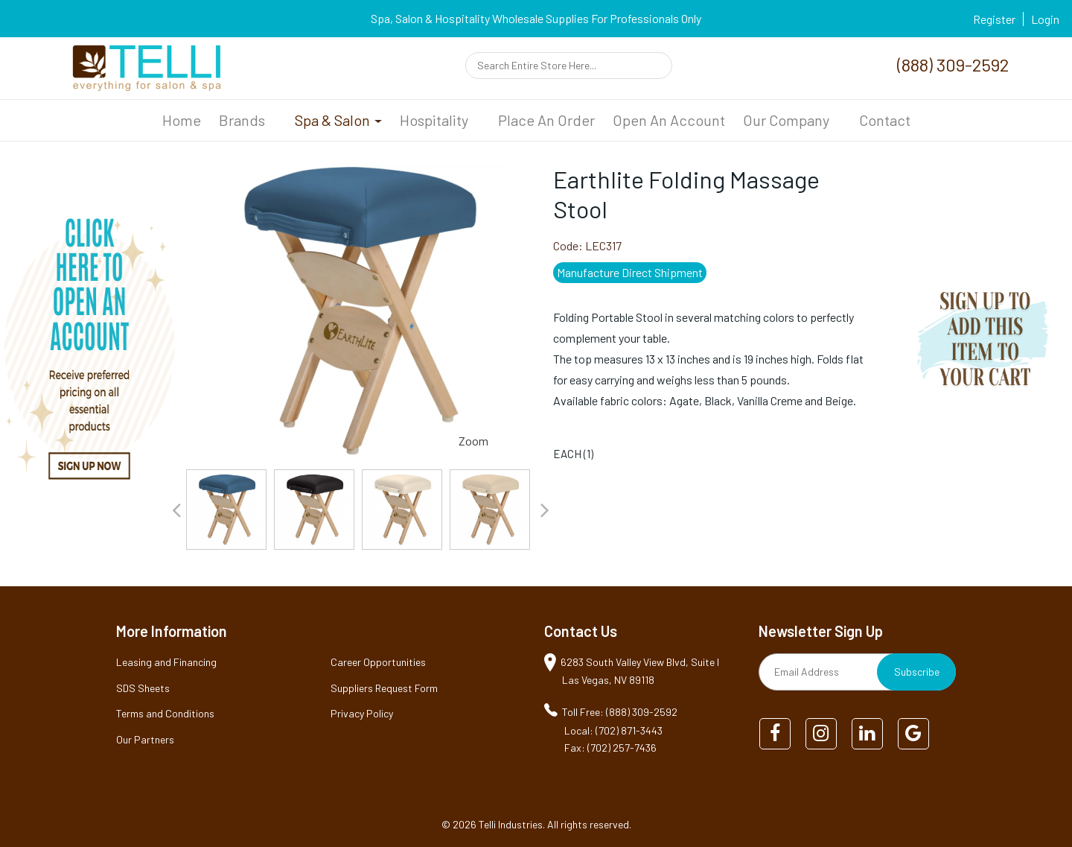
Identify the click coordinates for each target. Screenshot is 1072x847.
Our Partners (145, 739)
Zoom (473, 441)
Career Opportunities (378, 662)
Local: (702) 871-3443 (613, 730)
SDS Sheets (143, 688)
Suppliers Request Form (384, 688)
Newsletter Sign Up (821, 631)
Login (1045, 19)
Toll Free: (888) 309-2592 (619, 711)
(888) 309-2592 (953, 64)
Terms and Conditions (165, 713)
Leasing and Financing (166, 662)
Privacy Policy (362, 713)
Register (994, 19)
